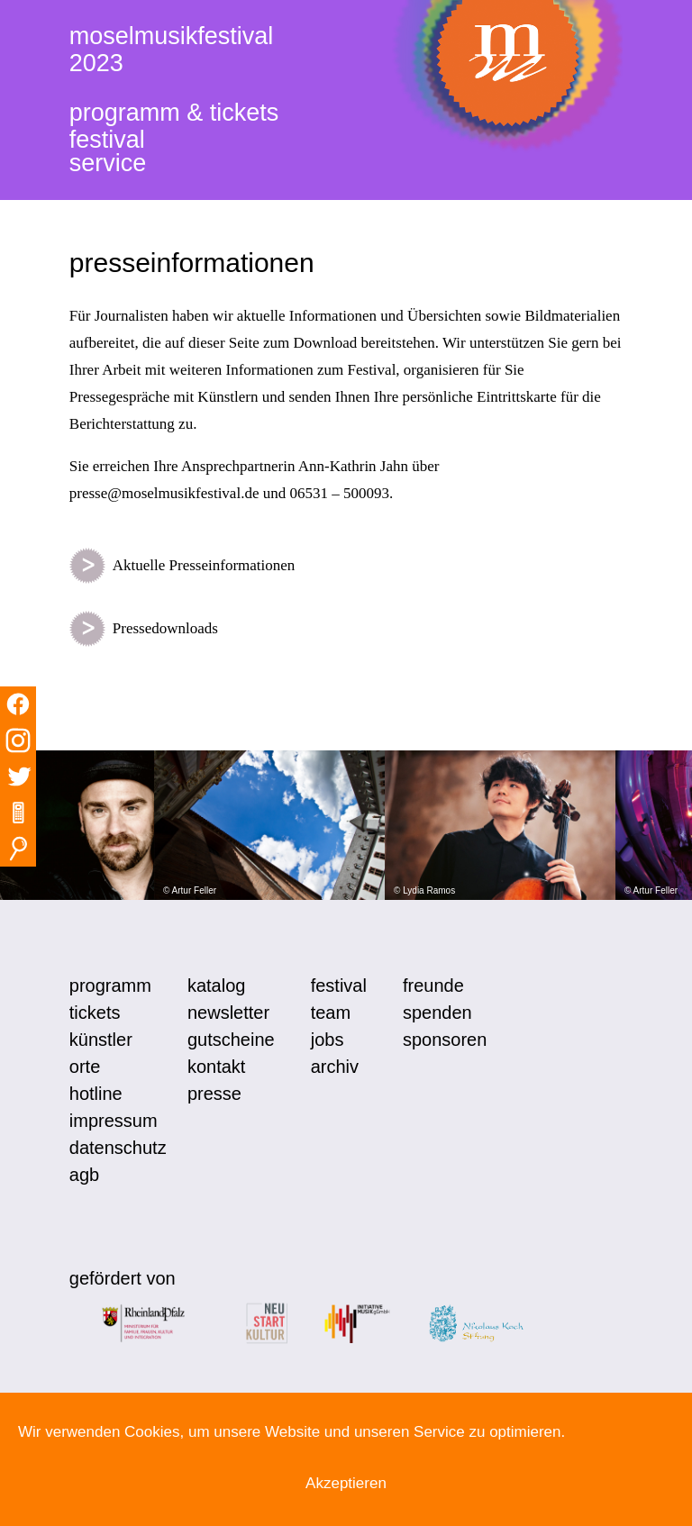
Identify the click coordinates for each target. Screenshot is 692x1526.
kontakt (216, 1066)
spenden (437, 1012)
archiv (335, 1066)
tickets (95, 1012)
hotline (96, 1094)
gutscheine (231, 1039)
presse (214, 1094)
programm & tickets (174, 112)
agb (84, 1175)
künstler (100, 1039)
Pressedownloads (143, 629)
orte (84, 1066)
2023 (96, 63)
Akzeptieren (346, 1483)
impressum (113, 1121)
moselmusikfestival (171, 36)
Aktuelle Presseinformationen (182, 566)
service (108, 163)
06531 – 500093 (339, 493)
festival (107, 139)
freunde (433, 985)
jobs (327, 1039)
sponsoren (445, 1039)
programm (110, 985)
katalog (216, 985)
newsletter (228, 1012)
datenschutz (118, 1148)
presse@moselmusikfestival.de (164, 493)
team (331, 1012)
